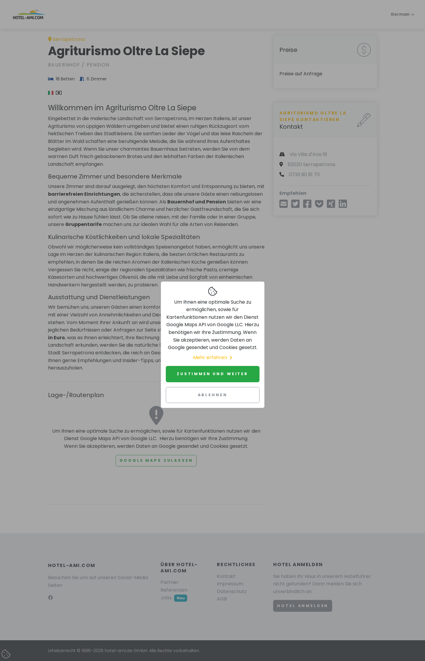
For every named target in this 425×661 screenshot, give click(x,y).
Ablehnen (212, 394)
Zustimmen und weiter (212, 373)
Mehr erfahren (212, 357)
